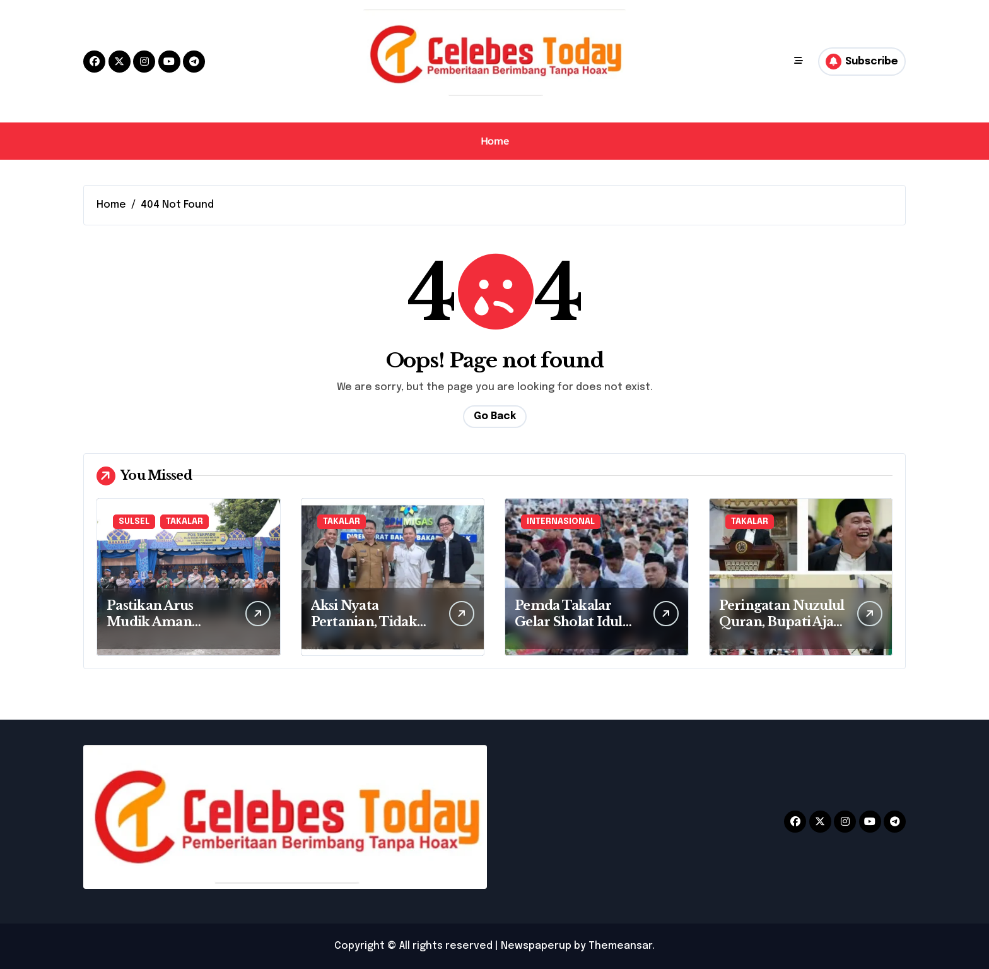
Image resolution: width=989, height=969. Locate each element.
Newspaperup (536, 946)
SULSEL (134, 522)
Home (494, 140)
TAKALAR (184, 522)
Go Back (495, 416)
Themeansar (620, 946)
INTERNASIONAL (561, 522)
